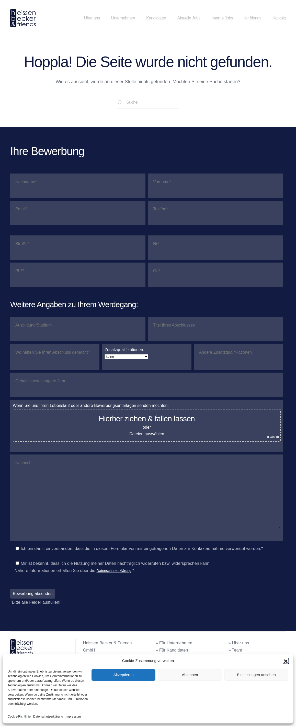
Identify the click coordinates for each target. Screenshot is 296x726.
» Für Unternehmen (174, 643)
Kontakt (279, 18)
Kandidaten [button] (156, 18)
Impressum (73, 716)
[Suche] (148, 102)
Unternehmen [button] (123, 18)
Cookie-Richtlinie (19, 716)
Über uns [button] (92, 18)
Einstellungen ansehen (256, 675)
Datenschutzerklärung (48, 716)
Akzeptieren (123, 675)
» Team (235, 650)
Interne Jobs (222, 18)
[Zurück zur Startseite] (24, 18)
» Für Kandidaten (172, 650)
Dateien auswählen (146, 434)
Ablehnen (190, 675)
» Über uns (239, 643)
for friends (252, 18)
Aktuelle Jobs (188, 18)
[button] (285, 660)
